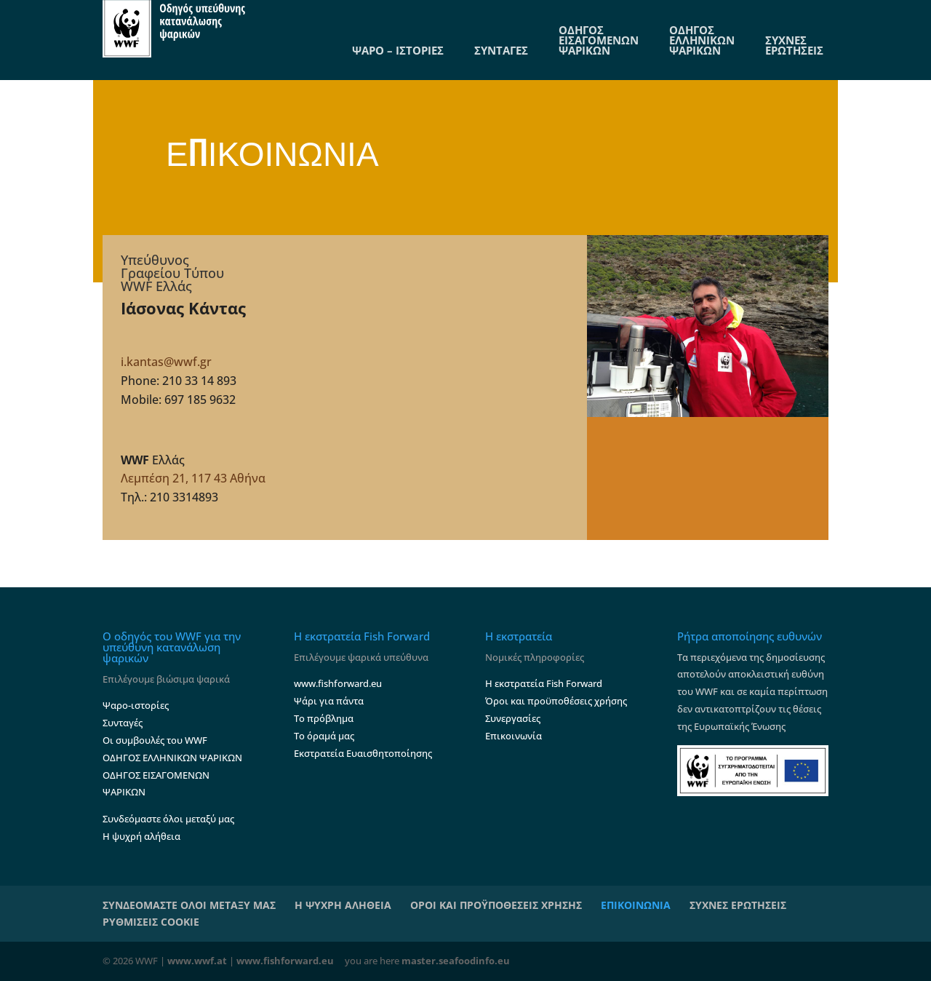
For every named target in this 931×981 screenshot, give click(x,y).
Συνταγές (123, 722)
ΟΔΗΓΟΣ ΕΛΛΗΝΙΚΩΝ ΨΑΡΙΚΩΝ (702, 40)
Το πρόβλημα (323, 718)
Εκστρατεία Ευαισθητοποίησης (363, 753)
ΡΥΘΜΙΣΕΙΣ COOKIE (151, 922)
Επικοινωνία (513, 735)
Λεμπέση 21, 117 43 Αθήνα (193, 478)
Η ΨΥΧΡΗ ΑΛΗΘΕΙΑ (343, 905)
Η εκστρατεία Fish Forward (543, 683)
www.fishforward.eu (338, 683)
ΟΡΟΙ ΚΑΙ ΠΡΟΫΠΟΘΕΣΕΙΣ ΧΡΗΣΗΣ (496, 905)
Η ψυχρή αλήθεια (141, 836)
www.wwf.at (197, 960)
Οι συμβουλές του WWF (155, 740)
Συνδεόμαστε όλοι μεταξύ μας (168, 818)
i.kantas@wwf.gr (166, 362)
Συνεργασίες (512, 718)
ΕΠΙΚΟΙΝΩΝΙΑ (636, 905)
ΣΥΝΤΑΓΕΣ (501, 50)
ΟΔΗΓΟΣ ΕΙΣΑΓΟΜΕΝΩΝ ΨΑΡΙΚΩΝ (599, 40)
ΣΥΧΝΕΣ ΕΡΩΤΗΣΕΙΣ (794, 45)
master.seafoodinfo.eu (455, 960)
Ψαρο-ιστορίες (136, 705)
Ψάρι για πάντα (329, 700)
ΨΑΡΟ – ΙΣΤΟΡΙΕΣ (398, 50)
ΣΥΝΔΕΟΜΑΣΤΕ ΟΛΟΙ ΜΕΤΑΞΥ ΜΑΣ (189, 905)
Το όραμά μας (324, 735)
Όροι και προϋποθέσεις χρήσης (556, 700)
